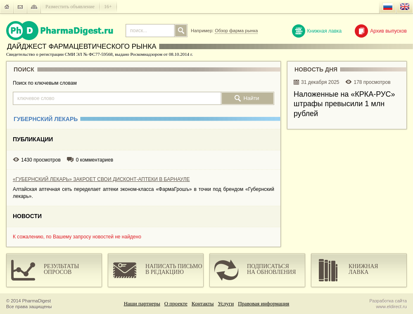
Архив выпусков (381, 31)
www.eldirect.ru (391, 306)
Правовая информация (263, 303)
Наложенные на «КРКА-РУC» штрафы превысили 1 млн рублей (344, 104)
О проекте (176, 303)
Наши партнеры (142, 303)
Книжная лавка (317, 31)
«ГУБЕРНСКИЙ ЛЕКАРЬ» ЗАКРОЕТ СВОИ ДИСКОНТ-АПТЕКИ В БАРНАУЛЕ (101, 179)
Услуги (226, 303)
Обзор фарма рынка (236, 30)
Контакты (203, 303)
